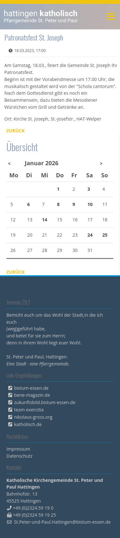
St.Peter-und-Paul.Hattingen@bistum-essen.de (62, 522)
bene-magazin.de (32, 395)
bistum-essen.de (31, 388)
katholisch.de (28, 424)
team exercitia (29, 410)
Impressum (18, 449)
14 (44, 220)
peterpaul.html (40, 16)
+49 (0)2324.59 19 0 (33, 508)
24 (89, 235)
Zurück (15, 131)
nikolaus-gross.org (33, 417)
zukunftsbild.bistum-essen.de (45, 402)
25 (105, 235)
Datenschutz (19, 456)
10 (89, 204)
